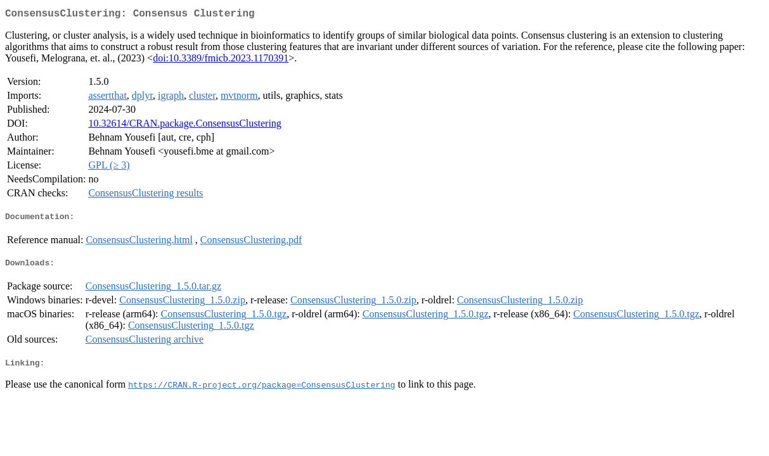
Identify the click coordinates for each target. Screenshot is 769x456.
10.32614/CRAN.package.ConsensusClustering (184, 125)
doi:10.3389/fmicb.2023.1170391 (220, 60)
